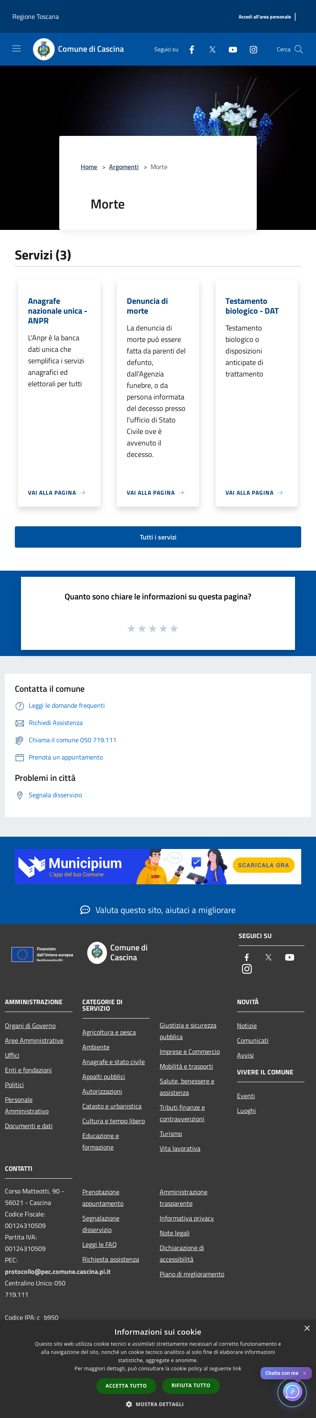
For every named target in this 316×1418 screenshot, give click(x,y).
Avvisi (245, 1055)
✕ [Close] (304, 1373)
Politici (14, 1085)
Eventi (246, 1096)
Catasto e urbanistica (112, 1106)
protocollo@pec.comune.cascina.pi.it (58, 1271)
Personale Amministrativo (27, 1105)
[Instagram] (250, 49)
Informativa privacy (187, 1218)
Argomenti (124, 167)
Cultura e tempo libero (113, 1121)
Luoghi (246, 1110)
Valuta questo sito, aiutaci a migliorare (158, 909)
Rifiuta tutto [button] (191, 1385)
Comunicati (253, 1040)
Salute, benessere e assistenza (187, 1086)
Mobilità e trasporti (186, 1066)
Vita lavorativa (180, 1148)
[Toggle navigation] (16, 48)
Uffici (12, 1055)
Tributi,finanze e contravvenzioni (182, 1113)
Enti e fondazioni (28, 1070)
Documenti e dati (29, 1126)
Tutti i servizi (158, 537)
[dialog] (158, 1369)
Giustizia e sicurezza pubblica (188, 1031)
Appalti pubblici (103, 1076)
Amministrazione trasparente (183, 1197)
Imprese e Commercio (190, 1051)
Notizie (247, 1025)
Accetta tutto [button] (126, 1385)
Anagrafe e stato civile (113, 1062)
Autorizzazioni (102, 1091)
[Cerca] (299, 49)
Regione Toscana (35, 16)
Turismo (171, 1133)
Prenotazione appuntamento (102, 1197)
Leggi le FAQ (99, 1244)
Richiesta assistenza (110, 1259)
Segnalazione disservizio (100, 1223)
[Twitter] (209, 49)
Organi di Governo (30, 1025)
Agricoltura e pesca (109, 1032)
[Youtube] (229, 49)
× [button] (307, 1329)
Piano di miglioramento (192, 1274)
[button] (158, 1404)
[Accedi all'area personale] (265, 17)
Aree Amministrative (34, 1040)
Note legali (175, 1233)
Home (89, 167)
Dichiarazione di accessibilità (182, 1253)
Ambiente (95, 1047)
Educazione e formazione (100, 1141)
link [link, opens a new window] (237, 1368)
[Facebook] (188, 49)
